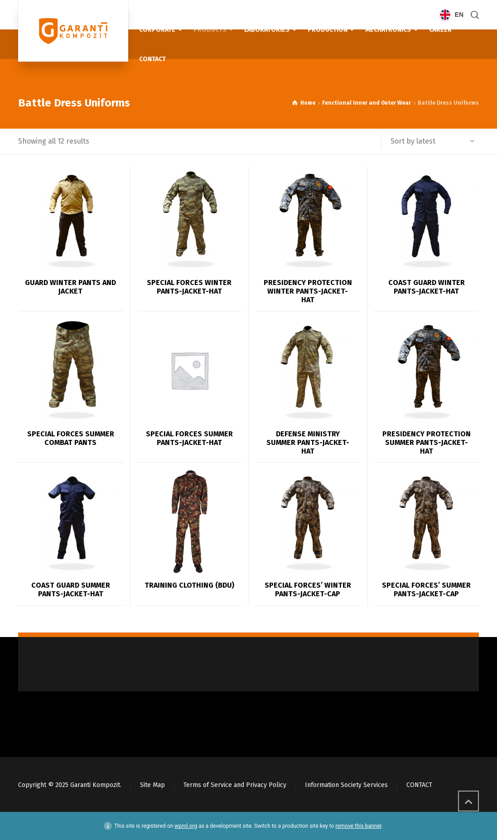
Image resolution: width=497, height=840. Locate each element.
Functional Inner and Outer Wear (366, 103)
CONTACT (419, 785)
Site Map (152, 785)
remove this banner (358, 826)
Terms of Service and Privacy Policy (234, 785)
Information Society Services (346, 785)
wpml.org (185, 826)
